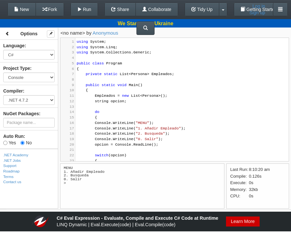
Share (120, 9)
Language (14, 45)
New (21, 9)
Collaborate (156, 9)
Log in (259, 6)
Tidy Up (201, 9)
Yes (9, 142)
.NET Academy (15, 155)
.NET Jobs (12, 160)
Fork (49, 9)
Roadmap (11, 171)
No (26, 142)
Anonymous (105, 33)
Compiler (13, 91)
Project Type (16, 68)
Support (9, 165)
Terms (8, 176)
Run (84, 9)
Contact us (12, 182)
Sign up (257, 12)
